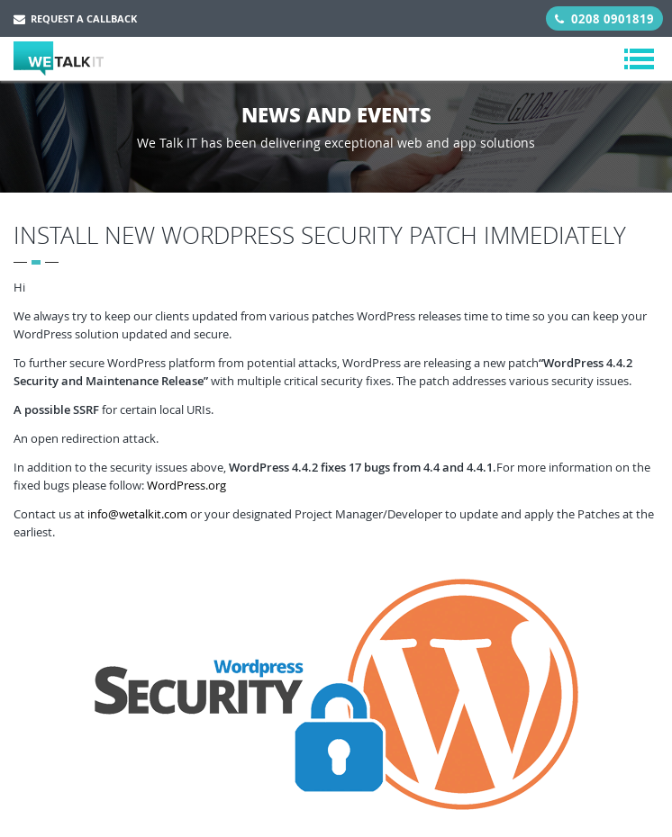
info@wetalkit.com (137, 514)
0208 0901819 (604, 19)
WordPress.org (186, 485)
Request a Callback (75, 18)
